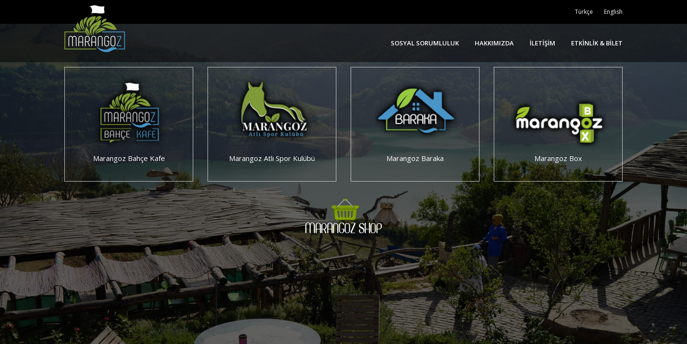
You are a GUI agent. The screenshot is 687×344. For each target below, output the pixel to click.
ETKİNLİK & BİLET (597, 43)
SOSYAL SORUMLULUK (425, 43)
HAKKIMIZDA (494, 43)
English (613, 12)
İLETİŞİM (542, 43)
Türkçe (584, 12)
